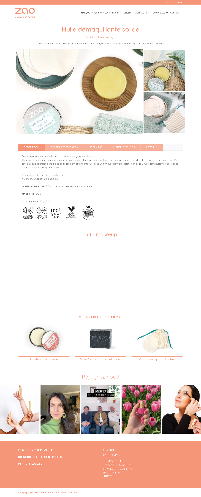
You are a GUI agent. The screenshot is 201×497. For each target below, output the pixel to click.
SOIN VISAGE (159, 12)
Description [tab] (31, 147)
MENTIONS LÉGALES (30, 463)
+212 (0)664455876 (113, 455)
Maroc (179, 2)
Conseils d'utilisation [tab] (64, 147)
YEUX (106, 12)
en (173, 2)
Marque (85, 12)
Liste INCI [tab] (151, 147)
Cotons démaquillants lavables (157, 359)
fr (167, 2)
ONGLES (128, 12)
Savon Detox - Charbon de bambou (100, 359)
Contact (174, 12)
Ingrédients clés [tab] (124, 147)
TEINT (97, 12)
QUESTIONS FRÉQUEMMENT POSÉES (40, 457)
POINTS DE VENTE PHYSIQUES (36, 450)
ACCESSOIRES (142, 12)
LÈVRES (116, 12)
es (170, 2)
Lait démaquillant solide (44, 359)
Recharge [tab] (96, 147)
